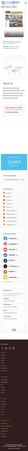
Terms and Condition (17, 444)
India (2, 384)
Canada (3, 387)
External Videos (10, 214)
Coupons (8, 203)
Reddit (11, 271)
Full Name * (6, 298)
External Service (10, 224)
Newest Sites (4, 370)
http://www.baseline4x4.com (13, 109)
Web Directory (4, 423)
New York (3, 401)
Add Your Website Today (6, 426)
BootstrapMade (16, 448)
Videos (7, 196)
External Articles (10, 210)
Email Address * (7, 304)
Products (8, 200)
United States (4, 379)
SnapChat (13, 277)
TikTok (11, 260)
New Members (4, 431)
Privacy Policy (9, 444)
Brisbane (3, 406)
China (2, 392)
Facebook (13, 238)
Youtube (12, 249)
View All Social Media (7, 281)
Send (14, 330)
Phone (5, 310)
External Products (10, 217)
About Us (3, 433)
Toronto (3, 411)
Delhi (2, 414)
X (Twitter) (13, 266)
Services (8, 207)
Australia (3, 390)
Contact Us (3, 436)
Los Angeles (4, 404)
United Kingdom (4, 382)
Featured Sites (4, 368)
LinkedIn (12, 255)
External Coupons (10, 221)
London (2, 409)
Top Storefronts (4, 428)
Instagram (13, 244)
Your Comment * (7, 316)
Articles (8, 193)
